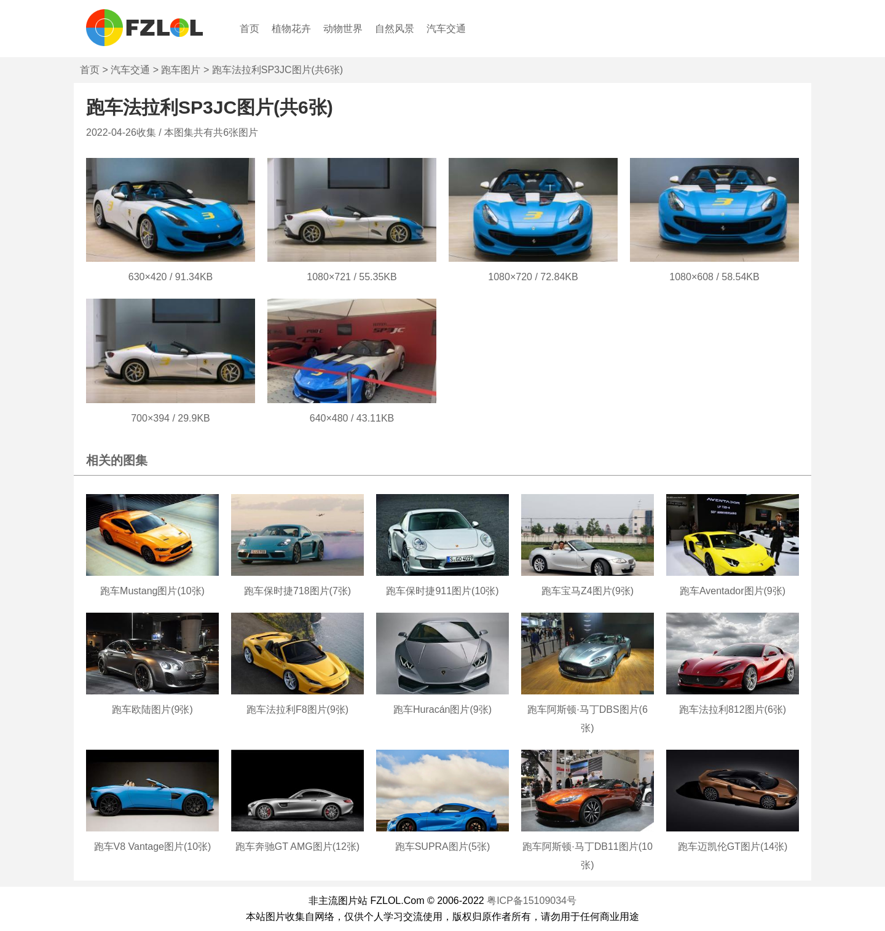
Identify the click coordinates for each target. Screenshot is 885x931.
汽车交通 (446, 28)
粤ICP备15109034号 (531, 900)
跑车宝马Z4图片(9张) (587, 591)
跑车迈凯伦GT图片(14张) (733, 846)
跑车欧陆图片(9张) (152, 709)
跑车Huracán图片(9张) (442, 709)
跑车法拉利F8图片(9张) (297, 709)
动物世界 (343, 28)
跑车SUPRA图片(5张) (442, 846)
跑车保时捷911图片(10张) (442, 591)
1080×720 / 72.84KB (533, 277)
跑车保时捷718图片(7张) (297, 591)
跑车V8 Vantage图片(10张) (152, 846)
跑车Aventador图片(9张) (732, 591)
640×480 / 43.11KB (352, 418)
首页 (249, 28)
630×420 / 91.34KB (170, 277)
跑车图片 (180, 70)
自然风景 (394, 28)
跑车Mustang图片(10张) (152, 591)
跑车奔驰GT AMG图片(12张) (297, 846)
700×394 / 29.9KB (170, 418)
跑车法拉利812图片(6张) (732, 709)
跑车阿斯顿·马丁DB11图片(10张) (587, 855)
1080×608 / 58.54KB (714, 277)
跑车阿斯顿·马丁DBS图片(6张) (587, 718)
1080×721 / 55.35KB (351, 277)
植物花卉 (291, 28)
